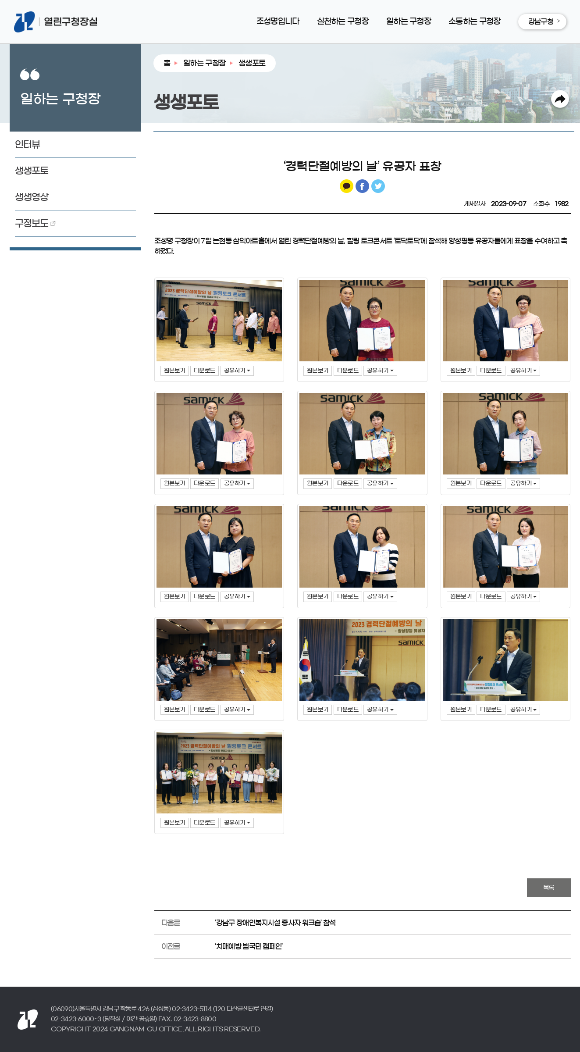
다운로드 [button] (204, 371)
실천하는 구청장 (343, 21)
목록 (548, 888)
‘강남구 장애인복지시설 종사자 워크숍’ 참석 (275, 922)
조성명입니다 (277, 21)
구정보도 (32, 223)
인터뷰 (27, 144)
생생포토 (32, 170)
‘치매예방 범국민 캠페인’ (248, 946)
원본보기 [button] (174, 371)
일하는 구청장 (408, 21)
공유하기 (237, 371)
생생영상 (32, 197)
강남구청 (540, 21)
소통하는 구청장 (474, 21)
